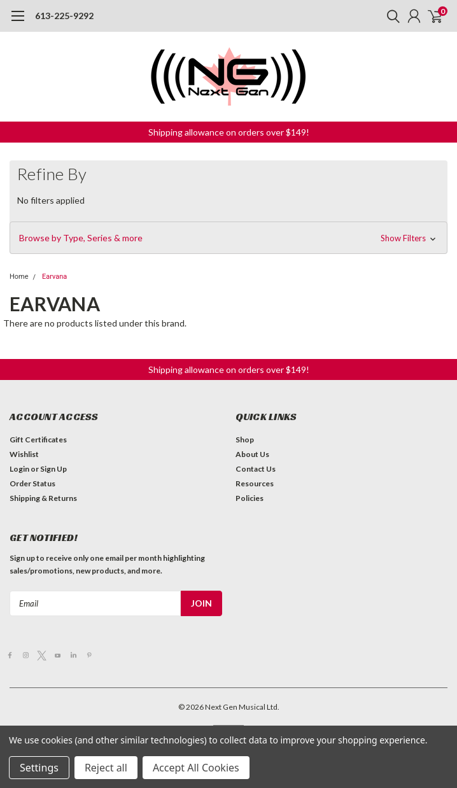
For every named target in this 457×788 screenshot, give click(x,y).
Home (19, 276)
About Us (252, 454)
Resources (255, 483)
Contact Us (256, 469)
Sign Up (53, 469)
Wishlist (24, 454)
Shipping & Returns (43, 498)
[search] (390, 16)
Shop (245, 439)
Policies (250, 498)
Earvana (54, 276)
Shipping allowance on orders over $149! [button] (228, 132)
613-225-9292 (64, 15)
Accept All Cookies (196, 768)
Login (19, 469)
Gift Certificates (38, 439)
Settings (39, 768)
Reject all (106, 768)
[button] (228, 238)
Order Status (32, 483)
